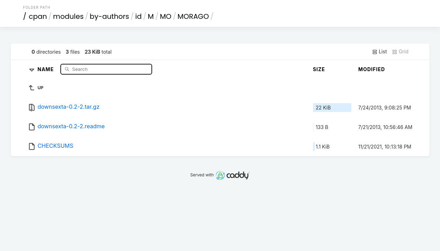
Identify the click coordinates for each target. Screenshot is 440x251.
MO (165, 16)
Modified (371, 69)
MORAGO (193, 16)
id (138, 16)
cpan (38, 16)
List (379, 51)
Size (319, 69)
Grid (400, 51)
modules (68, 16)
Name (46, 69)
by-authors (109, 16)
